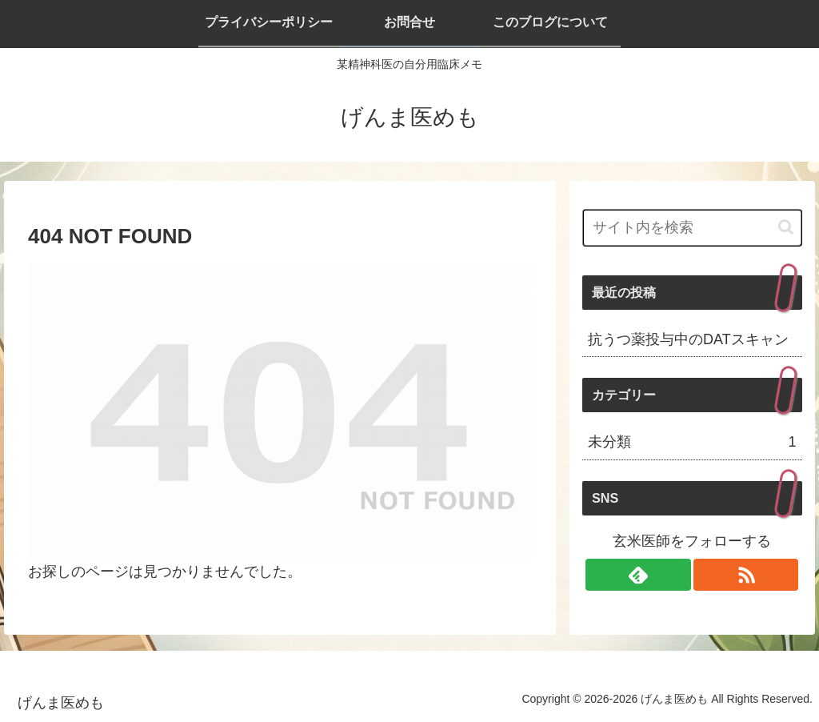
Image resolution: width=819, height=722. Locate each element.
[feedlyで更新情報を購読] (638, 575)
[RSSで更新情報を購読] (746, 575)
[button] (786, 227)
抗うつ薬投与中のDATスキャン (688, 339)
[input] (691, 228)
